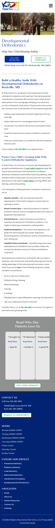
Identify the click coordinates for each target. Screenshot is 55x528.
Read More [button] (12, 341)
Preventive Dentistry (13, 463)
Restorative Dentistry (13, 475)
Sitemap (7, 508)
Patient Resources (12, 500)
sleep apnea (28, 181)
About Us (8, 496)
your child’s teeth (33, 168)
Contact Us (9, 504)
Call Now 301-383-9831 (14, 59)
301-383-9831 (20, 149)
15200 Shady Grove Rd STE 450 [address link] (27, 65)
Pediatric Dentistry (12, 467)
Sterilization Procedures (14, 479)
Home (4, 73)
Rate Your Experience (28, 385)
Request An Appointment (41, 59)
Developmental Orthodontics (16, 482)
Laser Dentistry (10, 471)
